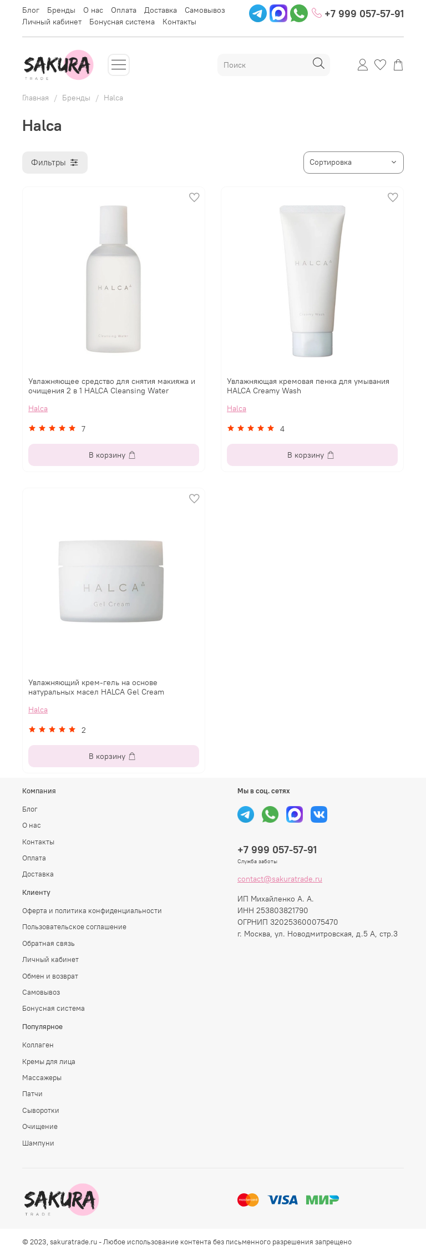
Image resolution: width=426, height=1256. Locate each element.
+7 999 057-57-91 (358, 13)
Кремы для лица (48, 1061)
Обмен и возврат (50, 976)
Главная (35, 98)
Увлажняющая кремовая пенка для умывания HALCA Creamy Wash (308, 386)
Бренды (61, 10)
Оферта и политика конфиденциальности (92, 910)
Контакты (179, 22)
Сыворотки (40, 1110)
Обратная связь (48, 943)
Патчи (32, 1094)
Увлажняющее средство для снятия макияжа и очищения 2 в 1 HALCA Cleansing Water (111, 386)
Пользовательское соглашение (74, 927)
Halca (38, 408)
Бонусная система (122, 22)
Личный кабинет (52, 22)
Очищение (40, 1126)
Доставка (160, 10)
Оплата (123, 10)
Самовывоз (205, 10)
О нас (93, 10)
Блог (30, 10)
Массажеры (42, 1077)
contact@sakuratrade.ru (279, 879)
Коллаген (38, 1045)
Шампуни (38, 1143)
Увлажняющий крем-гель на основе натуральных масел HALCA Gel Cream (96, 687)
